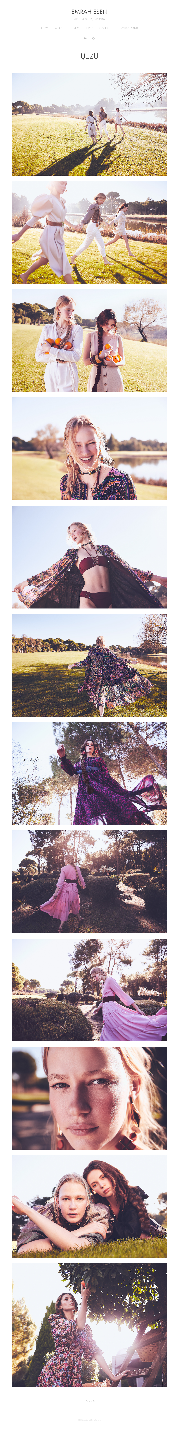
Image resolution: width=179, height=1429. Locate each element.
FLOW (44, 28)
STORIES (103, 28)
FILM (76, 28)
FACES (89, 28)
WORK (58, 28)
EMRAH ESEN (89, 11)
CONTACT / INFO (129, 28)
